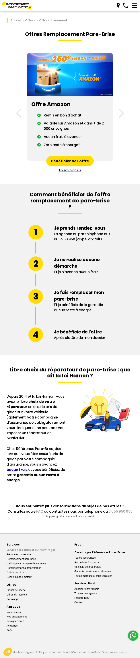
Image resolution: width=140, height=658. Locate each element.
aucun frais (17, 469)
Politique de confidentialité (53, 652)
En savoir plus (70, 170)
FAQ (39, 511)
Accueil (16, 20)
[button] (18, 114)
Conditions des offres (86, 652)
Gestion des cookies (115, 652)
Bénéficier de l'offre (70, 161)
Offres (30, 20)
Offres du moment (53, 20)
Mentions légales (23, 652)
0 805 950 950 (120, 511)
